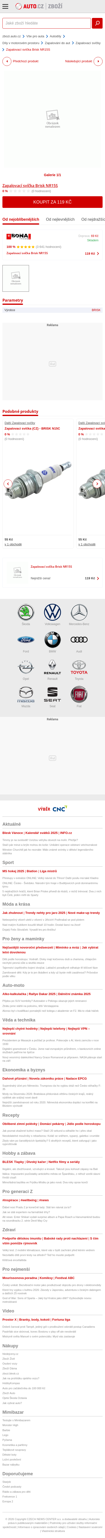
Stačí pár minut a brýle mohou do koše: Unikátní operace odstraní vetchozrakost (49, 844)
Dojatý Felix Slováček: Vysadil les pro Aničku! (29, 929)
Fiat (79, 697)
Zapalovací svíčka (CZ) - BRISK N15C (32, 428)
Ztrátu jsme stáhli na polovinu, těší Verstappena (30, 1005)
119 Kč (90, 253)
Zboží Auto (8, 1393)
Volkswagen (52, 615)
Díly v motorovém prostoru (20, 43)
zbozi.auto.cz (11, 36)
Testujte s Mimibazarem (16, 1420)
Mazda (25, 697)
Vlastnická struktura (53, 1531)
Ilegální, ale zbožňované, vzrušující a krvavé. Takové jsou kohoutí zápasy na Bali (50, 1169)
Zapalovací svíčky (88, 43)
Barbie (6, 1430)
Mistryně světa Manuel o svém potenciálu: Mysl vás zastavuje (38, 1336)
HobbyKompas (11, 1383)
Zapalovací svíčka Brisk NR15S (30, 185)
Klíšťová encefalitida (14, 1260)
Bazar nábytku (10, 1464)
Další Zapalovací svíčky (20, 423)
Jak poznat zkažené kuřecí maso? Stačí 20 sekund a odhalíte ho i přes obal (47, 1130)
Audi (79, 642)
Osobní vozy (9, 1363)
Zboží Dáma (9, 1368)
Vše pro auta (35, 36)
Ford (25, 642)
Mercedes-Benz (79, 615)
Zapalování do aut (57, 43)
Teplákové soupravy (14, 1449)
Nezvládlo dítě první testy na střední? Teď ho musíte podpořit (38, 1255)
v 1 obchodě (13, 544)
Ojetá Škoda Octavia (14, 1398)
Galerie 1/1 (52, 175)
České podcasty (11, 1486)
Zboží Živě (8, 1358)
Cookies (72, 1527)
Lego (5, 1435)
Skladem (92, 240)
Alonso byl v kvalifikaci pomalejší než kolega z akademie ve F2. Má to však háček (50, 1010)
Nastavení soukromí (90, 1527)
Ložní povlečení (11, 1459)
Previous (8, 484)
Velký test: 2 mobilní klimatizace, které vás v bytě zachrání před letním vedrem (48, 1250)
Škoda (25, 615)
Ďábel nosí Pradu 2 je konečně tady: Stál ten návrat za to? (36, 1207)
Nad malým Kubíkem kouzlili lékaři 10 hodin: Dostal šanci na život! (41, 924)
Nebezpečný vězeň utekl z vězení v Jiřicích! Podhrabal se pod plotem (43, 919)
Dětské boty (9, 1454)
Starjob (6, 1481)
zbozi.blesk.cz (10, 1373)
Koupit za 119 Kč (52, 202)
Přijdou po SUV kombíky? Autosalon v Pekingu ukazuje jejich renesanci (44, 1000)
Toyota (79, 670)
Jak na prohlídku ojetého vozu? (20, 1378)
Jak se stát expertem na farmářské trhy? (26, 1212)
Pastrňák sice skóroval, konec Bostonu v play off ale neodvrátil (39, 1331)
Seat (52, 697)
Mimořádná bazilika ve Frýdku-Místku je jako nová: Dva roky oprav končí (45, 1182)
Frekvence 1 (9, 1496)
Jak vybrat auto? (12, 1403)
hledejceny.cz (10, 1353)
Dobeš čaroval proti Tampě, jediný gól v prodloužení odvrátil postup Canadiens (48, 1326)
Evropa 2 (7, 1501)
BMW (52, 642)
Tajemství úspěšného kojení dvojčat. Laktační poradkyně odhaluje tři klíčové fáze (50, 967)
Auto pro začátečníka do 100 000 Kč (23, 1388)
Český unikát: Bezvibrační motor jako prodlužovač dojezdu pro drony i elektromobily (51, 1285)
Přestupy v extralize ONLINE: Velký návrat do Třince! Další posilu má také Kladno (50, 878)
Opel (25, 670)
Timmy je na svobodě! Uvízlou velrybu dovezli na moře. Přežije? (40, 840)
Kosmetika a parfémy (14, 1445)
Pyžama (7, 1439)
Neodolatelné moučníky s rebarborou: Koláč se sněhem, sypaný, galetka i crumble (50, 1135)
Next (97, 484)
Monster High (10, 1425)
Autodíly (55, 36)
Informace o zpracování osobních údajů (41, 1527)
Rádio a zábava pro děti (16, 1491)
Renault (52, 670)
